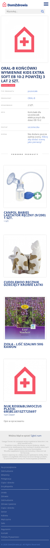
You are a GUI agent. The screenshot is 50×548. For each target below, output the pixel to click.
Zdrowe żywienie (8, 504)
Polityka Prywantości (10, 537)
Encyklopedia (7, 486)
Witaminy (5, 475)
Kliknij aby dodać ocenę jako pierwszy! (38, 139)
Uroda (4, 492)
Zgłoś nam (36, 435)
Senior (4, 511)
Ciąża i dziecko (7, 482)
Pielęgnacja (6, 478)
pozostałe (32, 91)
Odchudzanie (7, 471)
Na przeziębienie (8, 467)
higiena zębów (8, 85)
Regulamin (6, 529)
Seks (3, 523)
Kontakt (4, 533)
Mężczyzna (6, 519)
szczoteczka (33, 127)
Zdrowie (4, 496)
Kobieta (4, 515)
